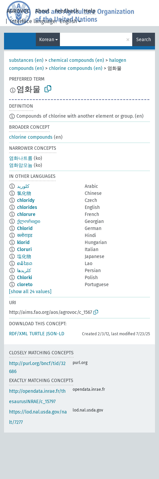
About (42, 11)
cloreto (24, 284)
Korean (46, 39)
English (68, 21)
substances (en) (26, 60)
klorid (23, 242)
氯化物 (24, 193)
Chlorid (24, 228)
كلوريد (23, 186)
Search (143, 39)
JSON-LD (55, 334)
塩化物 (24, 256)
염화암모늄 (20, 165)
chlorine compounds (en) (75, 68)
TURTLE (37, 334)
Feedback (67, 11)
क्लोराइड (24, 235)
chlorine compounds (31, 137)
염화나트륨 (20, 158)
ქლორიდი (28, 221)
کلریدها (24, 270)
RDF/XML (18, 334)
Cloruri (24, 249)
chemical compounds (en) (76, 60)
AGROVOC (18, 11)
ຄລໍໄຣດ (24, 263)
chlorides (27, 207)
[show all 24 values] (30, 291)
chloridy (25, 200)
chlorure (26, 214)
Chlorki (24, 277)
